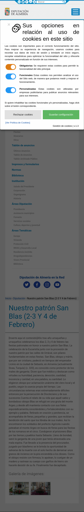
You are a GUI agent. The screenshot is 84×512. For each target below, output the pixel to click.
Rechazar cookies (23, 114)
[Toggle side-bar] (75, 11)
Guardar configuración (61, 114)
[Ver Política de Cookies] (17, 122)
